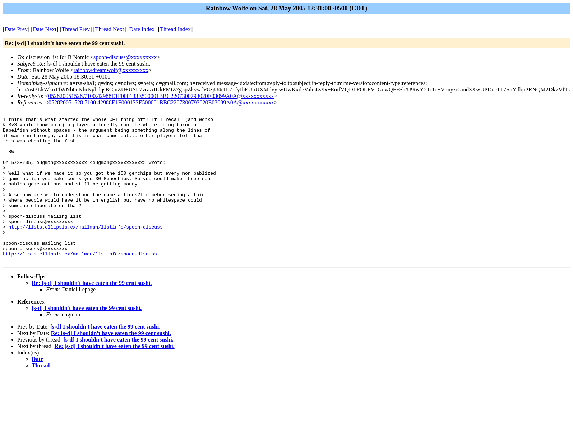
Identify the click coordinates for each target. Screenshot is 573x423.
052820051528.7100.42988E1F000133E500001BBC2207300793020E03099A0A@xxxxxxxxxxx (161, 96)
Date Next (44, 29)
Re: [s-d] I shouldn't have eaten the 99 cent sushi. (92, 312)
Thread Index (175, 29)
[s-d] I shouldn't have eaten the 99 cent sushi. (87, 337)
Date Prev (16, 29)
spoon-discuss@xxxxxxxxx (125, 57)
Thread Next (109, 29)
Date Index (142, 29)
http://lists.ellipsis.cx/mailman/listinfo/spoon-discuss (86, 249)
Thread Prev (75, 29)
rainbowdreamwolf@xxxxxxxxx (111, 70)
